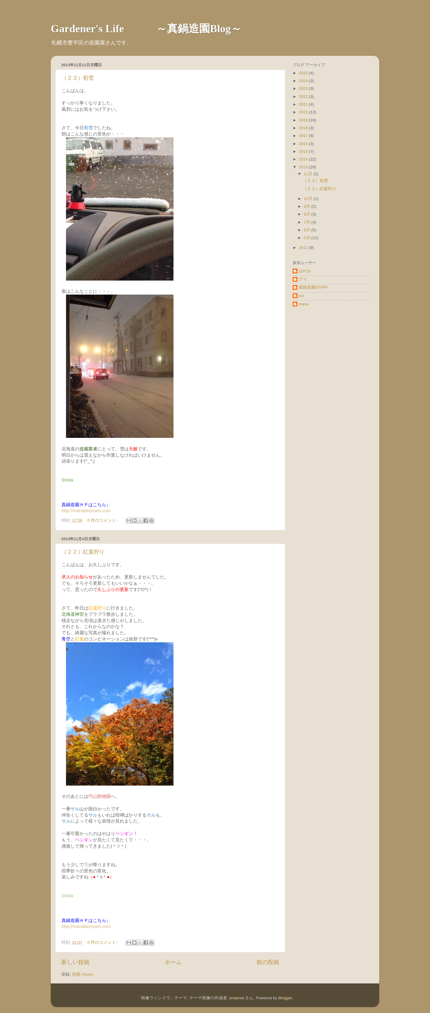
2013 (304, 167)
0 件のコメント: (102, 520)
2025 (304, 73)
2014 (304, 159)
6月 (307, 230)
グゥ (303, 279)
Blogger (285, 998)
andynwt (236, 998)
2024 (304, 80)
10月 (309, 198)
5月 (307, 237)
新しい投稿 (75, 962)
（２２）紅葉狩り (83, 552)
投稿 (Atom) (82, 974)
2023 (304, 88)
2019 (304, 120)
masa (303, 304)
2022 (304, 96)
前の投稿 (268, 962)
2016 (304, 143)
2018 (304, 128)
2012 (304, 247)
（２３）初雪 (78, 78)
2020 (304, 112)
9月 (307, 206)
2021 (304, 104)
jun (301, 295)
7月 (307, 222)
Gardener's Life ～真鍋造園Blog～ (146, 29)
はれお (305, 271)
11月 (309, 174)
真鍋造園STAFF (313, 287)
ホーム (173, 962)
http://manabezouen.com (86, 510)
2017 (304, 135)
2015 (304, 151)
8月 (307, 214)
